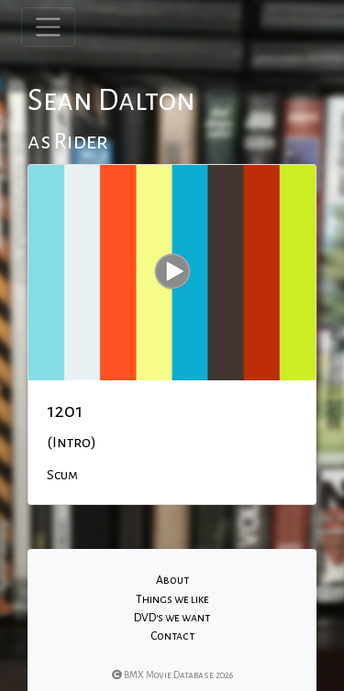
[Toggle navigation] (48, 27)
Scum (62, 474)
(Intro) (71, 442)
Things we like (172, 599)
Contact (172, 636)
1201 (65, 410)
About (172, 580)
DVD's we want (172, 617)
